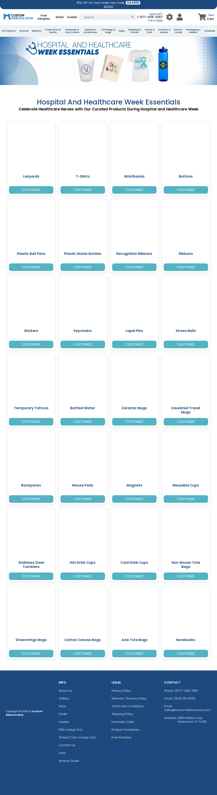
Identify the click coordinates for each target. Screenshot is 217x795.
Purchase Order (123, 722)
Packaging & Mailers (193, 31)
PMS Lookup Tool (70, 729)
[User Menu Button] (169, 17)
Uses (62, 753)
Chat (159, 20)
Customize (31, 190)
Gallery (64, 698)
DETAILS (108, 6)
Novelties (210, 31)
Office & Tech (150, 31)
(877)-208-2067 (186, 691)
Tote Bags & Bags (108, 31)
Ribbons (36, 31)
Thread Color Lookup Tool (77, 737)
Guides (72, 17)
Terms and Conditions (128, 706)
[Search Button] (132, 17)
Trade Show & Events (53, 31)
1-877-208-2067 (150, 17)
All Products (9, 31)
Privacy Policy (121, 691)
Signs (122, 31)
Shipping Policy (122, 714)
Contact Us (67, 745)
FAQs (62, 706)
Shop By (23, 31)
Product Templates (125, 729)
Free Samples (43, 17)
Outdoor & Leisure (164, 31)
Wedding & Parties (134, 31)
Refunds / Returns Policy (129, 698)
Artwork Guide (69, 761)
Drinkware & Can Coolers (72, 31)
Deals (60, 17)
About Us (65, 691)
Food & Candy (178, 31)
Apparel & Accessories (90, 31)
